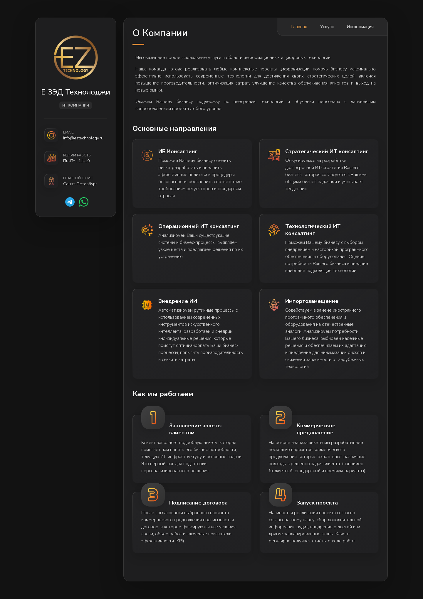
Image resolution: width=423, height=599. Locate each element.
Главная (299, 27)
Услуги (327, 27)
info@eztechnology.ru (83, 138)
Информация (360, 27)
